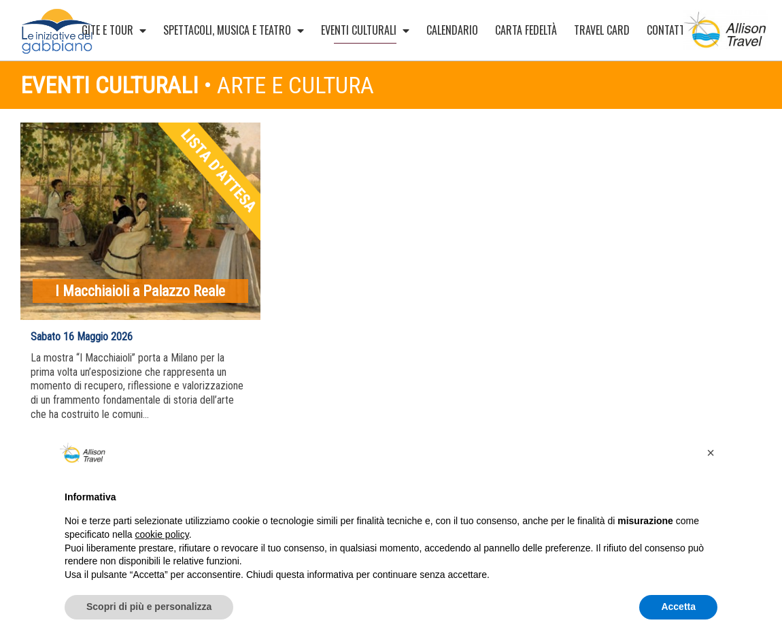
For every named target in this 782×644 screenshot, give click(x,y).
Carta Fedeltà (526, 30)
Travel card (602, 30)
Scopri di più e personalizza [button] (148, 606)
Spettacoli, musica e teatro (233, 30)
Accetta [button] (678, 606)
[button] (710, 453)
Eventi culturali (365, 33)
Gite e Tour (114, 30)
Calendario (452, 30)
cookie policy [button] (162, 534)
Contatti (673, 30)
